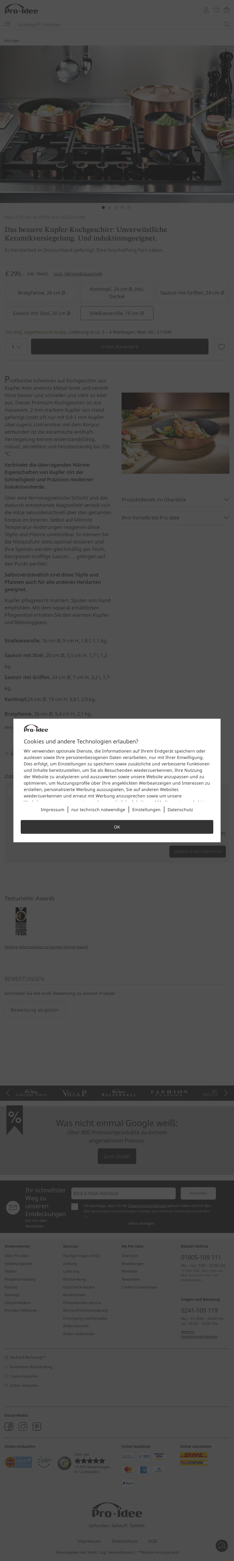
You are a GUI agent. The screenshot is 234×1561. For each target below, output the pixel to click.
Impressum (52, 809)
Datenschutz (180, 809)
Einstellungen (146, 809)
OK (117, 827)
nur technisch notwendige (98, 809)
